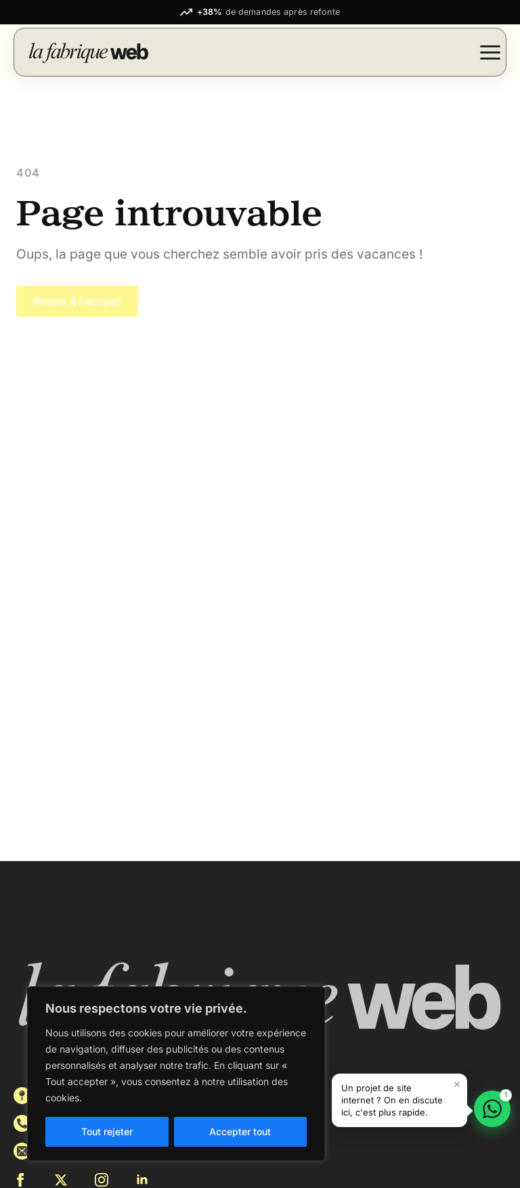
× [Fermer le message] (457, 1083)
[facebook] (20, 1180)
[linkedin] (142, 1180)
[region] (176, 1073)
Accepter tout (240, 1131)
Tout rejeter (107, 1131)
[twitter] (61, 1180)
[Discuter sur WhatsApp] (492, 1109)
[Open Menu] (490, 52)
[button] (399, 1100)
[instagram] (101, 1180)
